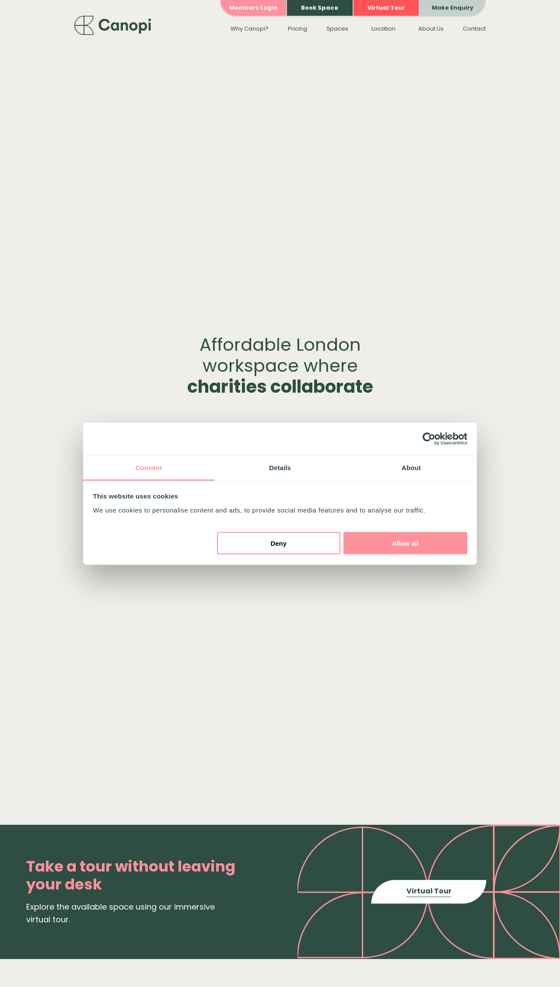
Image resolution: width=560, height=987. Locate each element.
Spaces (337, 28)
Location (383, 28)
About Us (431, 28)
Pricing (297, 28)
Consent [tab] (149, 467)
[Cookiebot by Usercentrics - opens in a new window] (429, 439)
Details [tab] (280, 467)
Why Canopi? (250, 28)
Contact (474, 28)
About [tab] (411, 467)
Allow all (405, 543)
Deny (278, 543)
